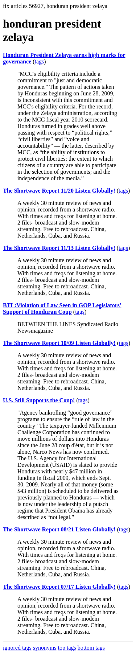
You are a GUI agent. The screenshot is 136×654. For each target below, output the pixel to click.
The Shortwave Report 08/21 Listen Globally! (59, 529)
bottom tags (91, 648)
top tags (67, 648)
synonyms (45, 648)
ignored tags (17, 648)
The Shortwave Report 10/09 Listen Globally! (59, 343)
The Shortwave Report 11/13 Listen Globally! (59, 248)
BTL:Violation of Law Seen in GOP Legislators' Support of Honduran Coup (62, 308)
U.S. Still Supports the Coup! (39, 400)
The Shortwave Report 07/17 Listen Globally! (59, 587)
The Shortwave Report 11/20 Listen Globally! (59, 191)
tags (39, 61)
